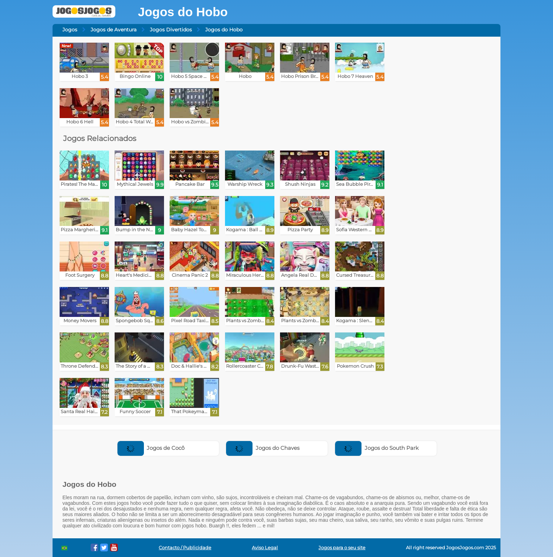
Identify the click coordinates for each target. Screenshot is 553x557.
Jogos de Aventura (113, 29)
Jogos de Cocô (151, 448)
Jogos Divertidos (171, 29)
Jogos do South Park (377, 448)
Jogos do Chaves (262, 448)
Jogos (69, 29)
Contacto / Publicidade (185, 547)
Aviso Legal (265, 547)
